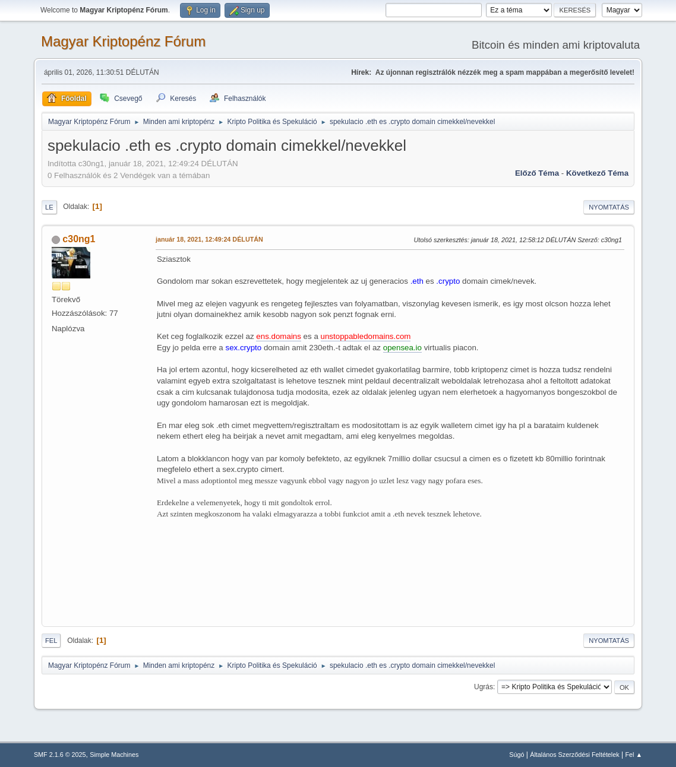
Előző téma (537, 173)
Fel (51, 640)
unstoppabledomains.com (366, 336)
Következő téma (597, 173)
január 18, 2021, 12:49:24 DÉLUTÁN (209, 239)
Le (49, 207)
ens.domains (278, 336)
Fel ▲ (633, 754)
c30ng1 (78, 239)
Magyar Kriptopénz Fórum (123, 41)
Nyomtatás (609, 207)
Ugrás (483, 687)
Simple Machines (114, 754)
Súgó (516, 754)
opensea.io (402, 347)
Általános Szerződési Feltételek (574, 754)
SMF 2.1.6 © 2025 (60, 754)
